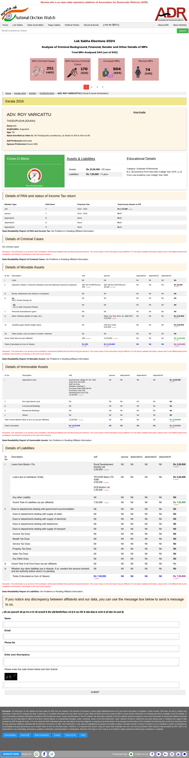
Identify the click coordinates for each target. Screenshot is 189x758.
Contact (57, 735)
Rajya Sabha (54, 25)
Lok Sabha (18, 25)
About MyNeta (180, 25)
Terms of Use (71, 735)
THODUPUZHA (46, 93)
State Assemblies (35, 25)
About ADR (163, 25)
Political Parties (72, 25)
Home (5, 25)
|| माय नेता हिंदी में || (111, 25)
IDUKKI (32, 93)
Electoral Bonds (91, 25)
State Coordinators (42, 735)
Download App (120, 754)
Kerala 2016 (20, 93)
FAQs (83, 735)
